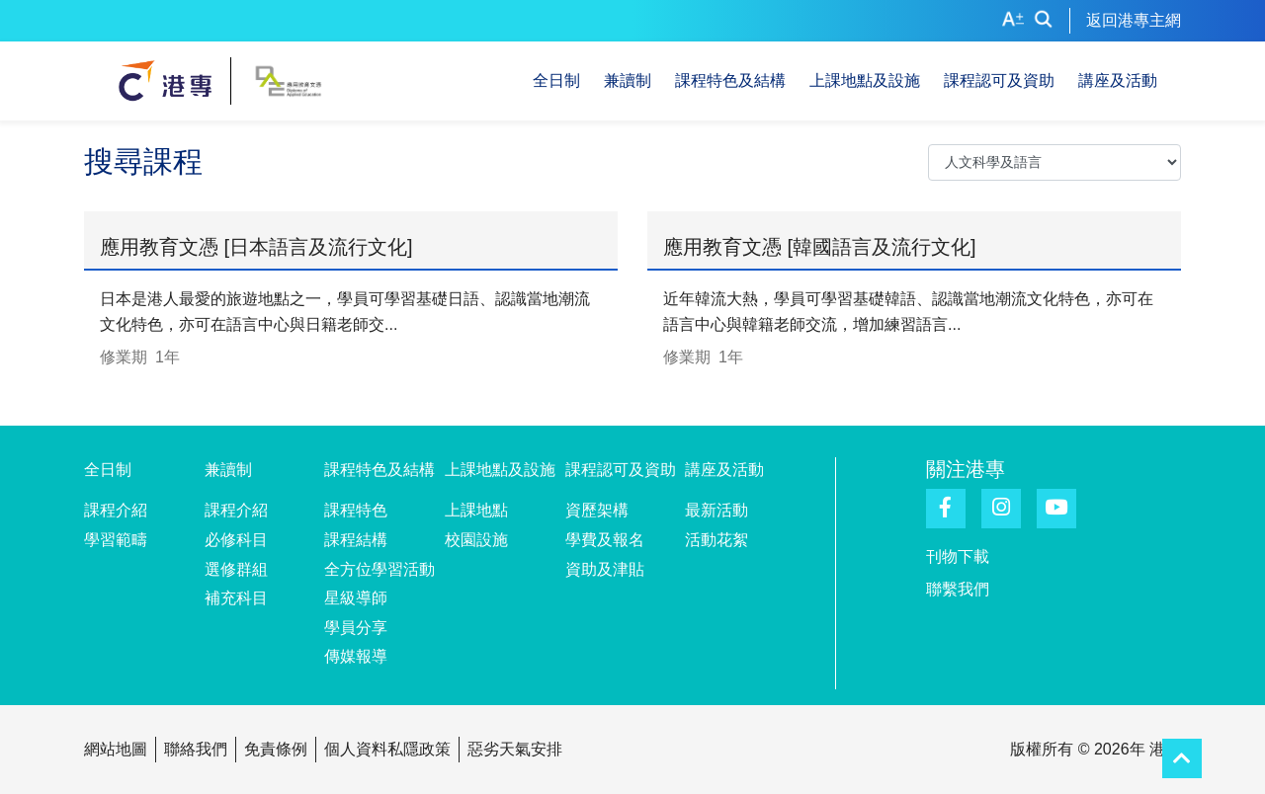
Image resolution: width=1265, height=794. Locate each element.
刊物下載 (957, 556)
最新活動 (716, 510)
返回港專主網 (1133, 20)
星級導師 (355, 598)
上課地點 (476, 510)
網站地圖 (115, 749)
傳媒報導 (355, 656)
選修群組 (236, 569)
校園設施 (476, 539)
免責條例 (275, 749)
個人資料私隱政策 (387, 749)
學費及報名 (604, 539)
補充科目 (236, 598)
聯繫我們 (957, 589)
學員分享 (355, 627)
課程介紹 (115, 510)
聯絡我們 (195, 749)
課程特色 (355, 510)
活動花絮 (716, 539)
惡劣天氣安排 (514, 749)
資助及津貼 (604, 569)
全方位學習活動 (379, 569)
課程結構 (355, 539)
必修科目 (236, 539)
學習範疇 (115, 539)
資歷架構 (597, 510)
